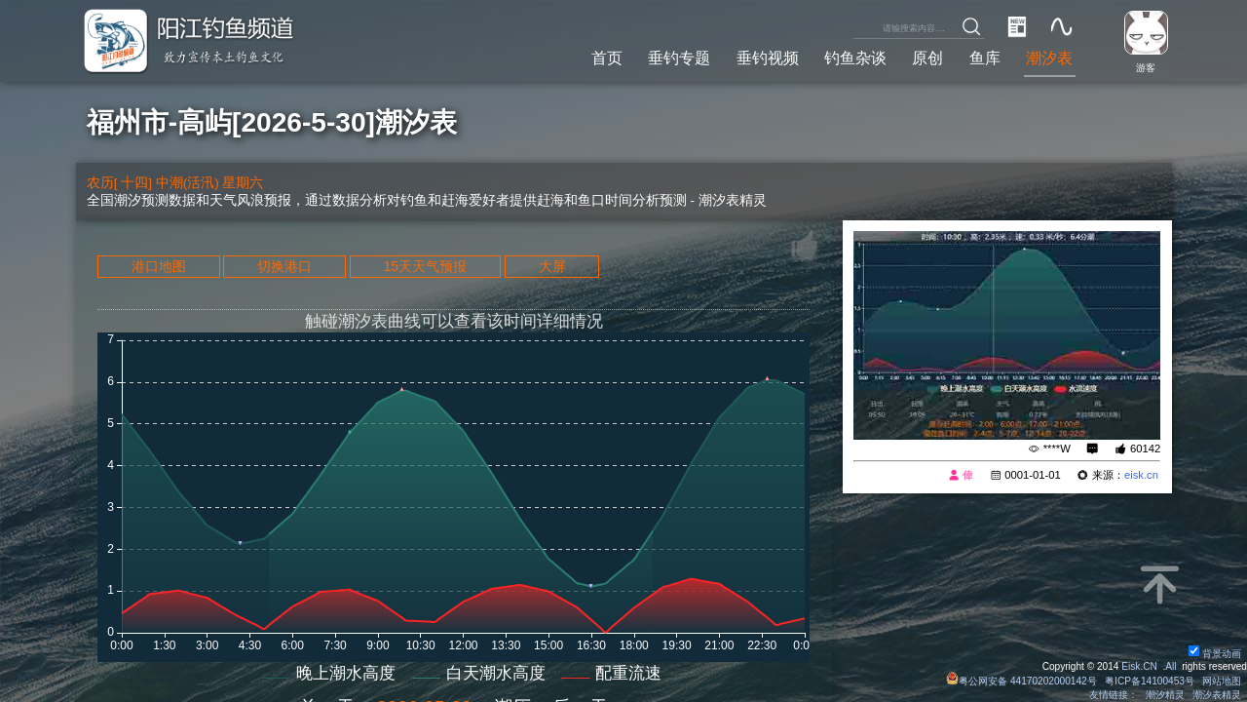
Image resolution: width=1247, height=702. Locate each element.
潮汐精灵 (1165, 694)
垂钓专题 (679, 58)
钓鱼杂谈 (855, 58)
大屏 (552, 266)
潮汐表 (1049, 58)
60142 (1145, 448)
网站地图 (1221, 681)
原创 (927, 58)
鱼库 (985, 58)
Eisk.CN (1139, 666)
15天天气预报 (426, 266)
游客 (1145, 67)
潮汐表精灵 (1216, 694)
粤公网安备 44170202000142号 (1023, 681)
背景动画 (1215, 653)
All (1170, 666)
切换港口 (284, 266)
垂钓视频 (768, 58)
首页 (607, 58)
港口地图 (159, 266)
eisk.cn (1141, 475)
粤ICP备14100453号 (1149, 681)
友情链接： (1113, 694)
